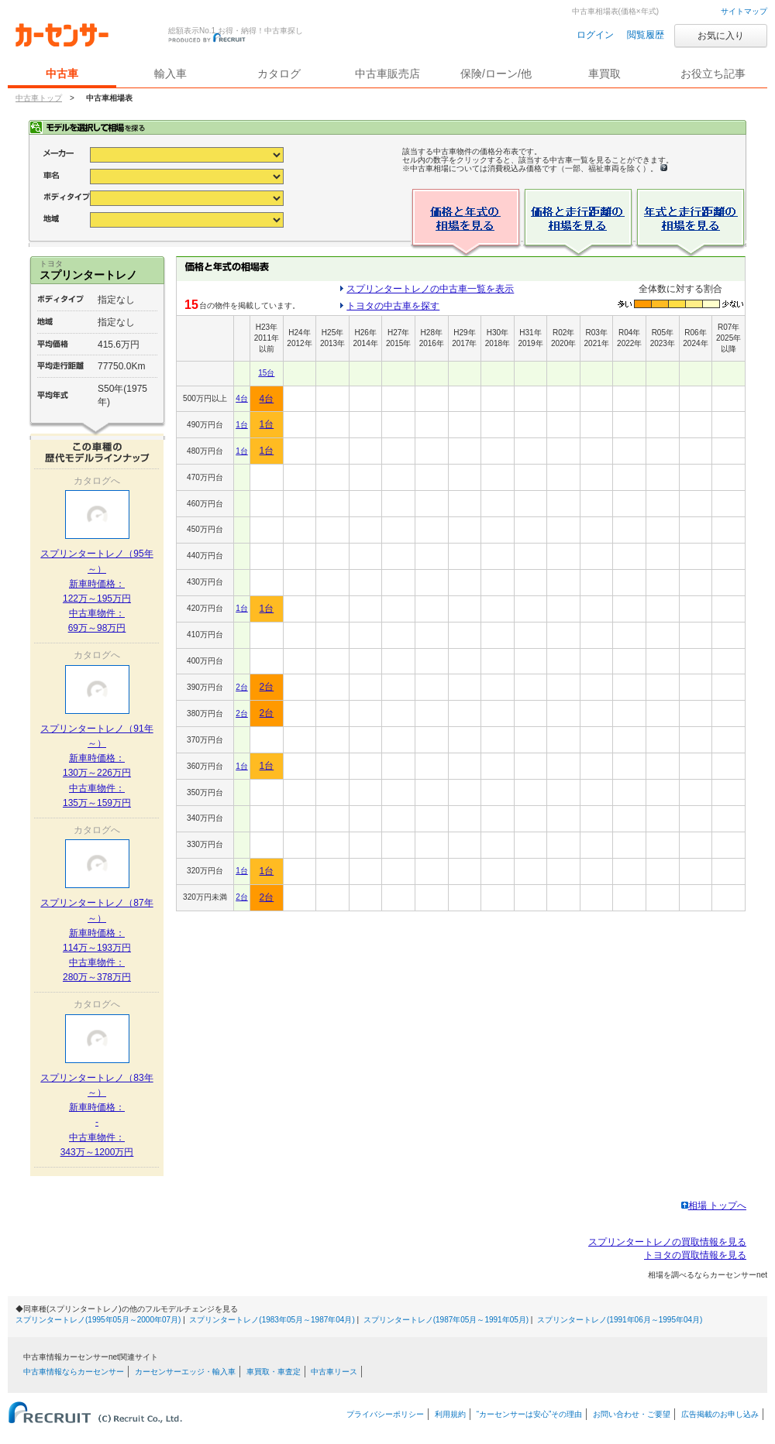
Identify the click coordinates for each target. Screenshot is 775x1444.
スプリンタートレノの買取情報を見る (667, 1241)
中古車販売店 (387, 73)
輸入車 (170, 73)
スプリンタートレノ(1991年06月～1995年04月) (619, 1319)
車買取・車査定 (273, 1371)
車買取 (604, 73)
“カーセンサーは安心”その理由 (530, 1414)
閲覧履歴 (645, 34)
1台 (242, 424)
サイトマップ (744, 11)
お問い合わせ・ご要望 (631, 1414)
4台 (242, 398)
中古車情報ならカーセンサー (73, 1371)
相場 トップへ (713, 1205)
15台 (266, 373)
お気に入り (721, 35)
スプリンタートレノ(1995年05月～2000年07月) (98, 1319)
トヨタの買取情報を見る (695, 1255)
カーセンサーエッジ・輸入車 (185, 1371)
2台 (242, 687)
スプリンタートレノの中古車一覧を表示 (430, 288)
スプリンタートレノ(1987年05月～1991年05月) (446, 1319)
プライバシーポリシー (385, 1414)
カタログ (279, 73)
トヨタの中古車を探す (392, 305)
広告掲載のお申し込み (720, 1414)
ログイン (595, 34)
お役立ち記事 (713, 73)
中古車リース (334, 1371)
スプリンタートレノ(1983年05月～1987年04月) (271, 1319)
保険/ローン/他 (496, 73)
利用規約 (450, 1414)
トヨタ (51, 263)
